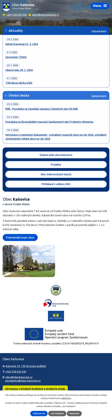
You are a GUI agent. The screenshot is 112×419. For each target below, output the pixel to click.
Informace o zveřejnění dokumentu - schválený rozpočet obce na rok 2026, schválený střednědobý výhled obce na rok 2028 (55, 136)
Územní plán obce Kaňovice (56, 154)
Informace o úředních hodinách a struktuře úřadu (35, 388)
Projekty (56, 164)
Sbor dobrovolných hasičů (56, 174)
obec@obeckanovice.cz (45, 14)
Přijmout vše (39, 413)
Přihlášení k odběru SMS (56, 184)
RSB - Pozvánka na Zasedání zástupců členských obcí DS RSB (41, 108)
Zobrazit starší (98, 31)
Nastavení (74, 413)
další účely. (66, 398)
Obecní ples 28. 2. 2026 (19, 70)
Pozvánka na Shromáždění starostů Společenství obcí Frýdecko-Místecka (49, 121)
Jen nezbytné (57, 413)
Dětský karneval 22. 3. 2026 (21, 44)
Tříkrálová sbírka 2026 (18, 82)
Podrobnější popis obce (20, 237)
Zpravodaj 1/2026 (16, 57)
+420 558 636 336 (16, 14)
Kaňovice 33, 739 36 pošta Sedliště (26, 366)
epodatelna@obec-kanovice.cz (23, 380)
